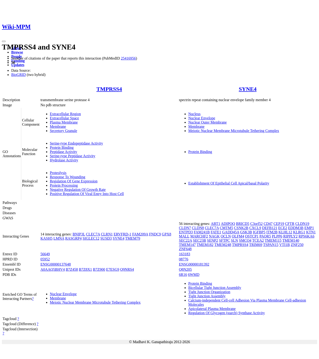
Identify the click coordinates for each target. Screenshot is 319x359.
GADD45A (230, 232)
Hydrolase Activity (64, 160)
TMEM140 (290, 240)
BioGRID (18, 75)
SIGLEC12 (91, 238)
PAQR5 (265, 236)
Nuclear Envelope (201, 118)
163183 (184, 254)
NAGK (214, 236)
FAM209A (140, 234)
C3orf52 (256, 224)
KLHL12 (285, 232)
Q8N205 (185, 269)
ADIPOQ (228, 224)
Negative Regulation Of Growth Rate (78, 190)
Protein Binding (62, 147)
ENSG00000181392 (194, 264)
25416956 (128, 58)
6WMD (193, 275)
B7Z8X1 (85, 269)
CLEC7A (93, 234)
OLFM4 (238, 236)
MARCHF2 (199, 236)
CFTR (289, 224)
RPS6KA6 (307, 236)
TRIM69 (255, 245)
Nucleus (194, 114)
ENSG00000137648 (55, 264)
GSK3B (246, 232)
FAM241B (202, 232)
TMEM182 (205, 245)
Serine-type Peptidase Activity (72, 156)
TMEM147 (187, 245)
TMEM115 (273, 240)
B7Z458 (72, 269)
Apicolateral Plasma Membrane (212, 309)
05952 (45, 259)
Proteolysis (58, 173)
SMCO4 (245, 240)
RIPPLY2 (290, 236)
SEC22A (185, 240)
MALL (184, 236)
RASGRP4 (73, 238)
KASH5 (46, 238)
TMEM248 (222, 245)
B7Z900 (99, 269)
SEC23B (199, 240)
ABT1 (215, 224)
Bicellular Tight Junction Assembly (214, 288)
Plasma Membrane (64, 122)
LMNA (58, 238)
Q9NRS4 (127, 269)
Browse (17, 52)
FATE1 (216, 232)
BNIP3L (78, 234)
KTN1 (311, 232)
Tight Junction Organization (209, 292)
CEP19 (278, 224)
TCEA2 (258, 240)
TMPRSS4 (109, 89)
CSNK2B (241, 228)
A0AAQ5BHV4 (52, 269)
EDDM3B (296, 228)
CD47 (268, 224)
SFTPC (224, 240)
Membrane (58, 126)
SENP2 (212, 240)
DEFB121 (269, 228)
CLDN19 (302, 224)
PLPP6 (277, 236)
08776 (183, 259)
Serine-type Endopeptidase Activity (76, 143)
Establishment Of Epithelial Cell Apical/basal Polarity (228, 183)
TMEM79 (132, 238)
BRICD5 (242, 224)
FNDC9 (155, 234)
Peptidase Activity (63, 152)
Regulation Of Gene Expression (74, 181)
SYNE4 (248, 89)
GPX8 (166, 234)
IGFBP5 (259, 232)
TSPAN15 (270, 245)
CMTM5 (226, 228)
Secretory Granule (63, 131)
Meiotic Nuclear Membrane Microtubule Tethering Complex (233, 131)
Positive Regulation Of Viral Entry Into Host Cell (87, 194)
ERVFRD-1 (122, 234)
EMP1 (309, 228)
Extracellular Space (64, 118)
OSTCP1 (252, 236)
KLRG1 (299, 232)
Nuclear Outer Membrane (207, 122)
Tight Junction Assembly (206, 296)
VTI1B (284, 245)
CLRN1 (107, 234)
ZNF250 (297, 245)
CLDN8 (198, 228)
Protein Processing (64, 185)
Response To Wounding (67, 177)
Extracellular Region (65, 114)
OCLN (226, 236)
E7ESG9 (112, 269)
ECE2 (282, 228)
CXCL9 (255, 228)
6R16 (183, 275)
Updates (17, 65)
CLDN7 (185, 228)
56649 (45, 254)
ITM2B (272, 232)
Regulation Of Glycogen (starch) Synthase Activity (226, 313)
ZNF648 (185, 249)
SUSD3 (106, 238)
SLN (234, 240)
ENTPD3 (186, 232)
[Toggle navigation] (4, 41)
